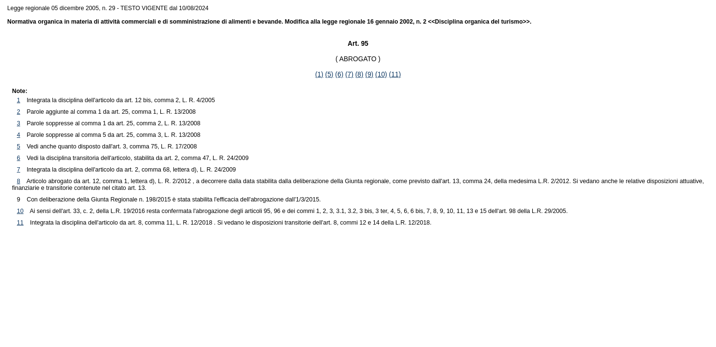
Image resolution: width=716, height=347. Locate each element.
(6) (339, 74)
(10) (381, 74)
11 (20, 222)
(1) (319, 74)
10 (20, 211)
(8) (359, 74)
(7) (349, 74)
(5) (329, 74)
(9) (369, 74)
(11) (395, 74)
